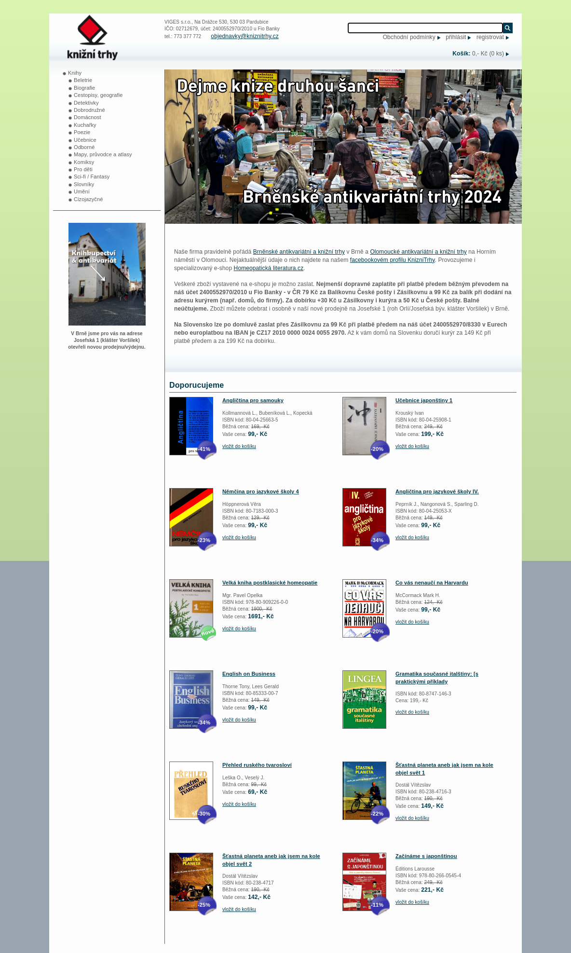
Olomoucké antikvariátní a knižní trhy (418, 251)
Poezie (82, 132)
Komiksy (84, 162)
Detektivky (86, 103)
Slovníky (84, 184)
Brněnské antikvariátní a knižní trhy (299, 251)
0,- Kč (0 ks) (488, 53)
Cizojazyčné (88, 199)
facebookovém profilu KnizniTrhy (392, 260)
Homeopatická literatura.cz (269, 268)
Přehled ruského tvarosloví (257, 765)
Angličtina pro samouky (253, 400)
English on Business (248, 674)
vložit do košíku (239, 446)
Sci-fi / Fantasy (91, 176)
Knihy (75, 73)
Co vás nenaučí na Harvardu (431, 582)
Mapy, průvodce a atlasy (103, 154)
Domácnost (87, 117)
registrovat (490, 37)
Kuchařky (85, 125)
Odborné (84, 147)
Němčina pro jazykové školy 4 (260, 491)
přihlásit (456, 37)
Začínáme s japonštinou (426, 856)
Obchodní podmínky (409, 37)
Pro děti (83, 169)
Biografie (84, 88)
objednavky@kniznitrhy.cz (244, 36)
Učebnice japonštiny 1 (423, 400)
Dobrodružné (89, 110)
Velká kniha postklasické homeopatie (269, 582)
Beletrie (83, 80)
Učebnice (85, 140)
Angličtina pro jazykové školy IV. (437, 491)
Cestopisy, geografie (98, 95)
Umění (82, 191)
